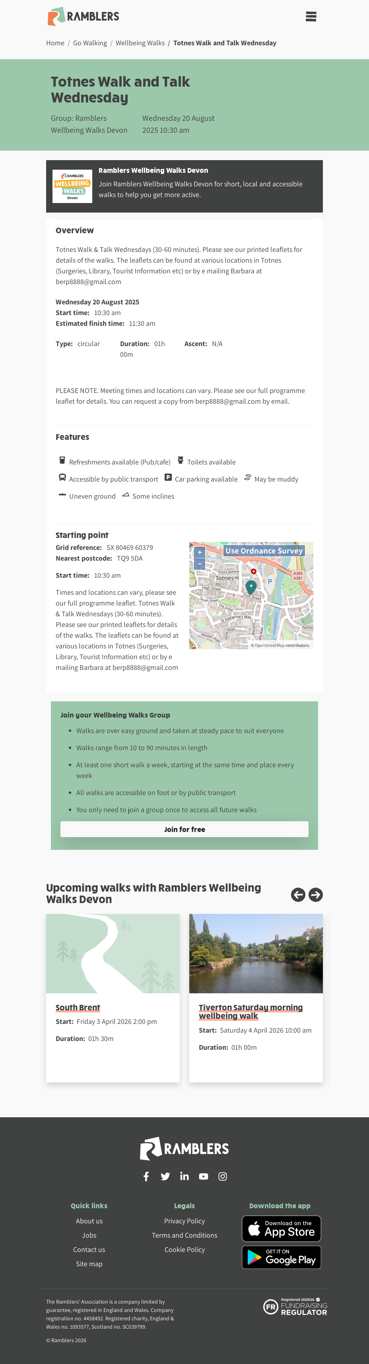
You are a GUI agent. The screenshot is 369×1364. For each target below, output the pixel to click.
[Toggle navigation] (311, 16)
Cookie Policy (185, 1249)
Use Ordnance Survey (264, 550)
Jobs (89, 1235)
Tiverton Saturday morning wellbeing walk (251, 1011)
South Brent (78, 1007)
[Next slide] (316, 895)
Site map (89, 1263)
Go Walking (90, 42)
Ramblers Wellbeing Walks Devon (153, 169)
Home (55, 42)
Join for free (184, 829)
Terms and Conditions (184, 1235)
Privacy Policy (184, 1220)
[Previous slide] (298, 895)
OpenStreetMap (270, 645)
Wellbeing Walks (140, 42)
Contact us (89, 1249)
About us (89, 1220)
